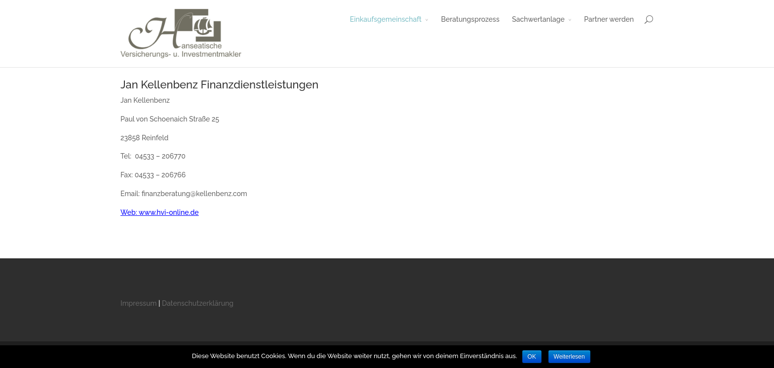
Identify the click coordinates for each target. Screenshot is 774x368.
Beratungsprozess (470, 19)
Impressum (138, 303)
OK (532, 356)
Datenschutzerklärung (197, 303)
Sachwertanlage (538, 19)
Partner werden (609, 19)
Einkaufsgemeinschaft (386, 19)
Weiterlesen (569, 356)
